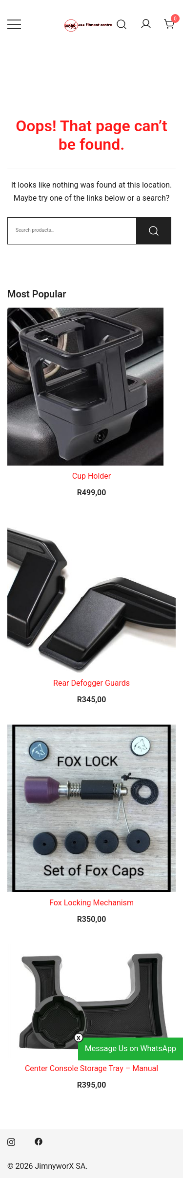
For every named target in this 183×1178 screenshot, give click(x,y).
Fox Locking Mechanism (91, 902)
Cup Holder (91, 476)
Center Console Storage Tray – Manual (91, 1068)
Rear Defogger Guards (91, 683)
